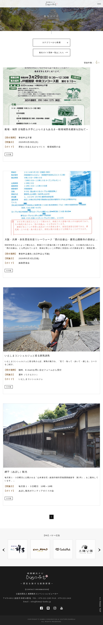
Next (99, 550)
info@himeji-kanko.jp (41, 602)
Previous (3, 550)
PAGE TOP (100, 606)
